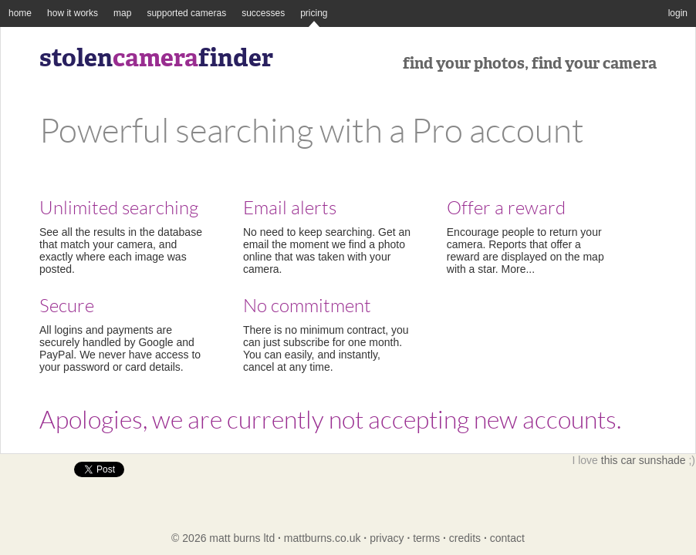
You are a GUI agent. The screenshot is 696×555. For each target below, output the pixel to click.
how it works (72, 13)
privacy (387, 538)
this (609, 460)
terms (426, 538)
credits (465, 538)
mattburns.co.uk (322, 538)
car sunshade (652, 460)
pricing (313, 13)
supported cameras (186, 13)
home (20, 13)
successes (263, 13)
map (122, 13)
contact (507, 538)
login (678, 13)
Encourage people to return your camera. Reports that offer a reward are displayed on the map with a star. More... (532, 237)
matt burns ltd (242, 538)
